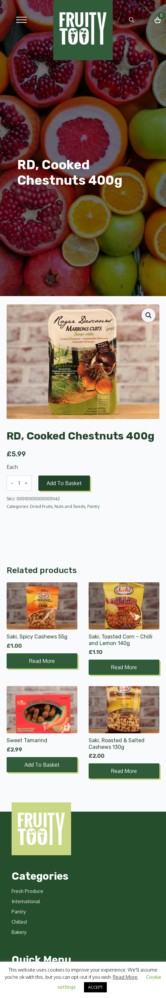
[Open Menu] (21, 20)
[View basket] (157, 20)
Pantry (93, 506)
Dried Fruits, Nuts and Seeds (57, 506)
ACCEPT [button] (95, 987)
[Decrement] (12, 483)
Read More (125, 977)
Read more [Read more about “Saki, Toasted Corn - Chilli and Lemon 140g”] (124, 667)
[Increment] (26, 483)
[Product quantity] (19, 483)
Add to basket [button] (42, 764)
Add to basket (64, 483)
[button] (148, 315)
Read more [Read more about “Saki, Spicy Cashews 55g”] (42, 661)
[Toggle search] (131, 20)
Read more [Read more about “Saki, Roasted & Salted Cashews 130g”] (124, 771)
